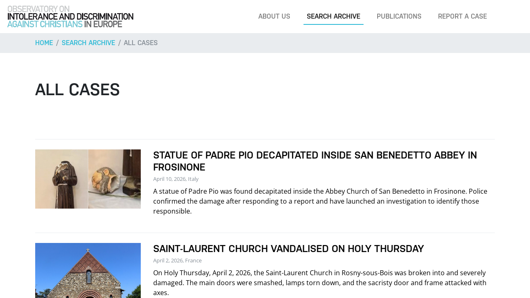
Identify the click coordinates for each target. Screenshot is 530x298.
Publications (399, 16)
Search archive (333, 16)
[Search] (511, 16)
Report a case (462, 16)
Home (44, 43)
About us (274, 16)
